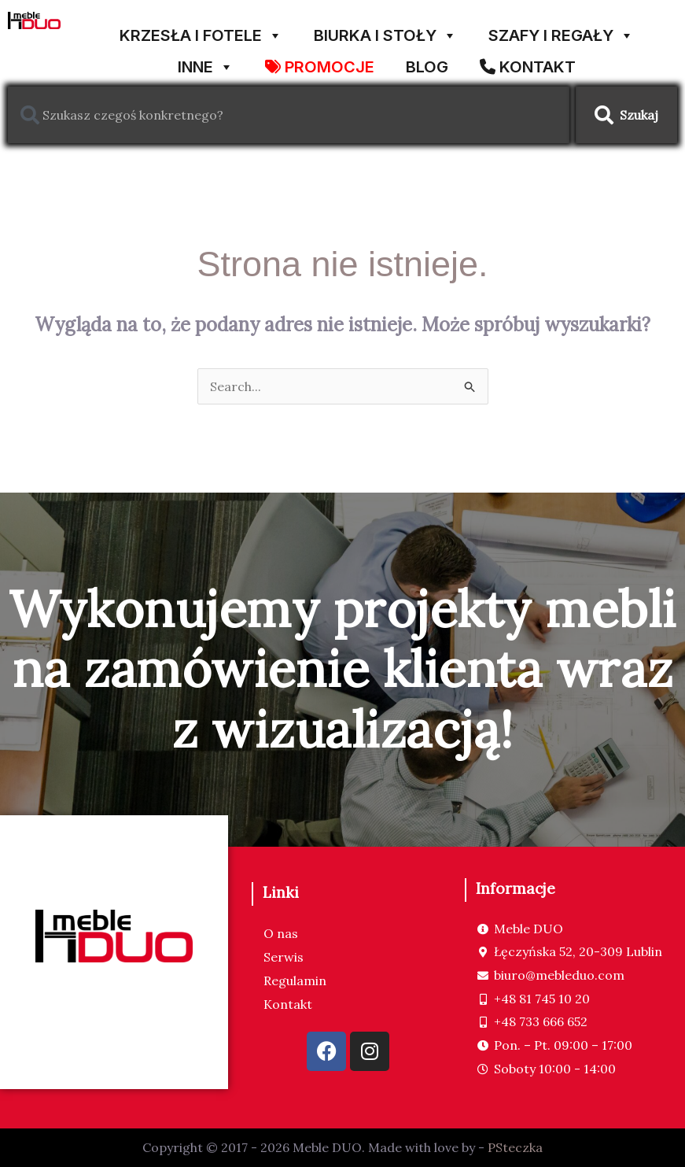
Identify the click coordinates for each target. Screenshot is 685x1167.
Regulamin (294, 980)
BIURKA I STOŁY (385, 29)
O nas (280, 933)
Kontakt (287, 1004)
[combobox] (288, 115)
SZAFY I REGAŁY (561, 29)
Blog (427, 64)
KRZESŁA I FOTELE (201, 29)
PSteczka (515, 1147)
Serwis (283, 957)
